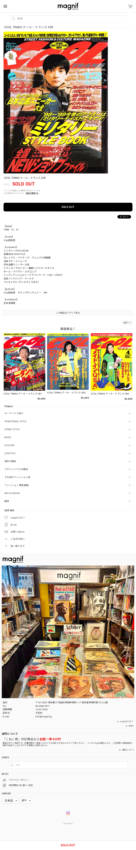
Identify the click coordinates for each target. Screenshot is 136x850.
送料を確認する (32, 193)
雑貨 (6, 501)
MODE (7, 437)
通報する (127, 323)
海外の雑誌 (10, 461)
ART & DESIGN (12, 493)
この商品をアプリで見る (68, 313)
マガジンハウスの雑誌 (16, 469)
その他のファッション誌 (17, 477)
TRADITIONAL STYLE (15, 421)
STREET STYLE (12, 429)
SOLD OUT (68, 207)
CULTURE (9, 445)
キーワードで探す (13, 413)
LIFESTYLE (10, 453)
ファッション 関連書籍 (16, 485)
